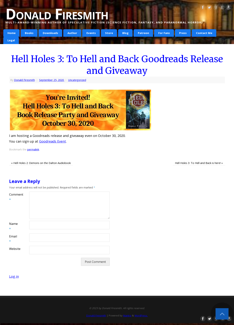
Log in (14, 276)
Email (13, 238)
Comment (14, 197)
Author (72, 33)
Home (11, 33)
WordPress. (141, 315)
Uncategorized (77, 80)
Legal (11, 40)
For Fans (164, 33)
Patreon (143, 33)
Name (13, 226)
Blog (125, 33)
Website (14, 249)
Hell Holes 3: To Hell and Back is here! (199, 163)
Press (183, 33)
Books (29, 33)
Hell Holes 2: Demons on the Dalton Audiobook (41, 163)
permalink (33, 149)
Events (91, 33)
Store (109, 33)
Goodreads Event (52, 141)
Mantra (127, 315)
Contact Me (204, 33)
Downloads (50, 33)
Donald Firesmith (56, 13)
